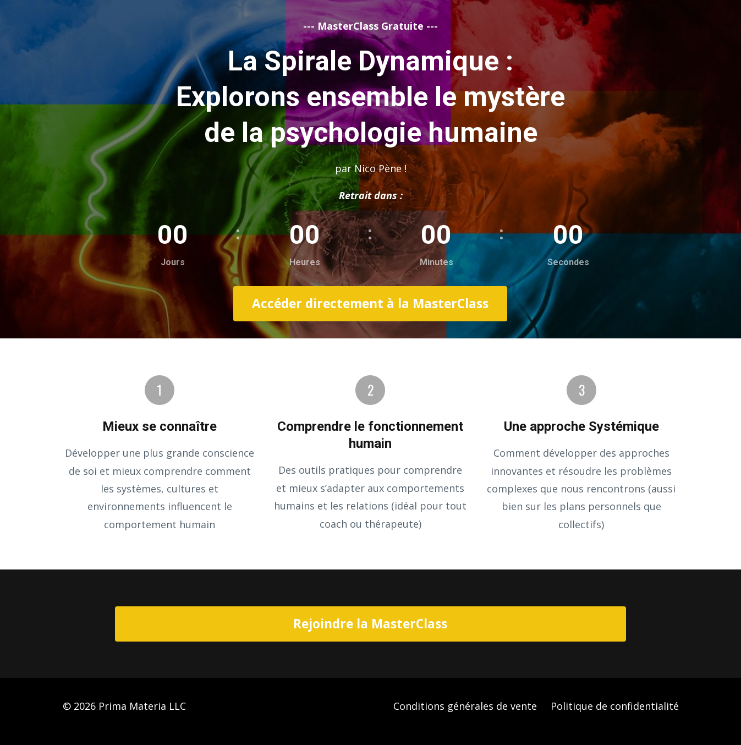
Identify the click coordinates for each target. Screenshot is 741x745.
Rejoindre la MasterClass (370, 623)
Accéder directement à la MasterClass (370, 303)
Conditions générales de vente (465, 706)
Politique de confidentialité (615, 706)
